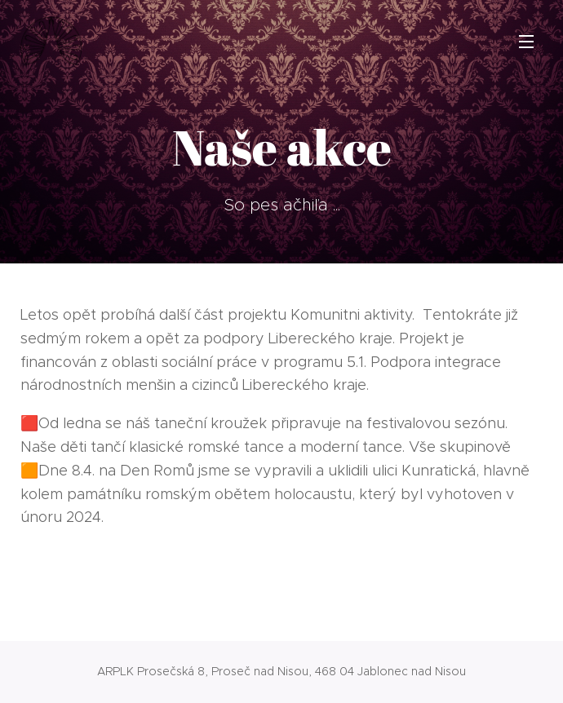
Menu (526, 41)
